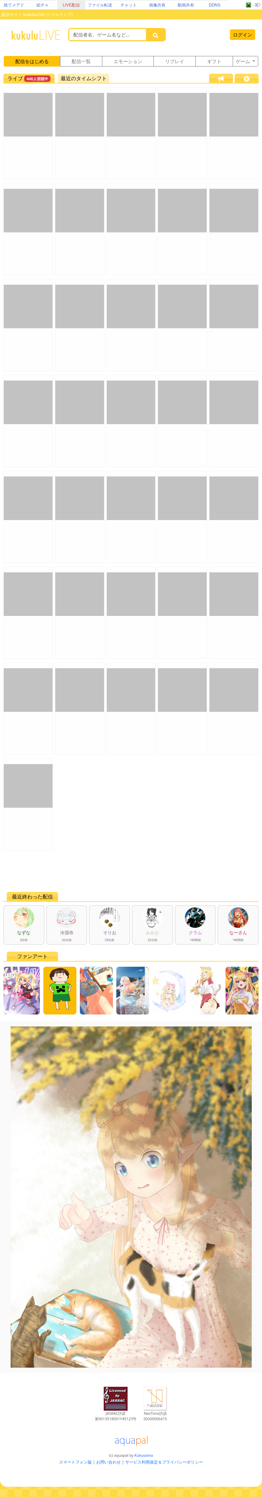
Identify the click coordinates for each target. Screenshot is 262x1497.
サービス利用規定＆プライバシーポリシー (164, 1462)
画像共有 (157, 5)
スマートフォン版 (75, 1462)
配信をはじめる (32, 61)
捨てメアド (14, 5)
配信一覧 (81, 61)
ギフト (214, 61)
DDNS (214, 5)
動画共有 (186, 5)
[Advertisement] (131, 871)
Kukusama (143, 1455)
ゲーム (243, 61)
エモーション (128, 61)
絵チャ (43, 5)
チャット (128, 5)
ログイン (242, 34)
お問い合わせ (108, 1462)
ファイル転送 (100, 5)
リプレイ (174, 61)
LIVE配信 (71, 5)
